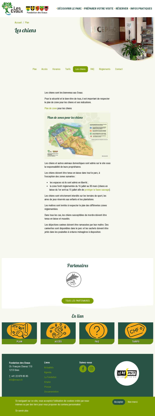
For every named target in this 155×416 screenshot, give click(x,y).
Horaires (56, 69)
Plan (27, 22)
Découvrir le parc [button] (70, 8)
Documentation (51, 391)
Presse (47, 386)
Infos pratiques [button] (141, 8)
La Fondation (50, 377)
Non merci (133, 403)
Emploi (47, 382)
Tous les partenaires (77, 300)
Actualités (49, 367)
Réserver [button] (122, 8)
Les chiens (80, 69)
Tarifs (68, 69)
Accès (44, 69)
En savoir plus (21, 412)
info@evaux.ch (16, 379)
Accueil (18, 22)
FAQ (92, 69)
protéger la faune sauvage (97, 189)
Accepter (118, 403)
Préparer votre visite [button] (98, 8)
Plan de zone (51, 108)
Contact (119, 69)
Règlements (104, 69)
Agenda (47, 372)
